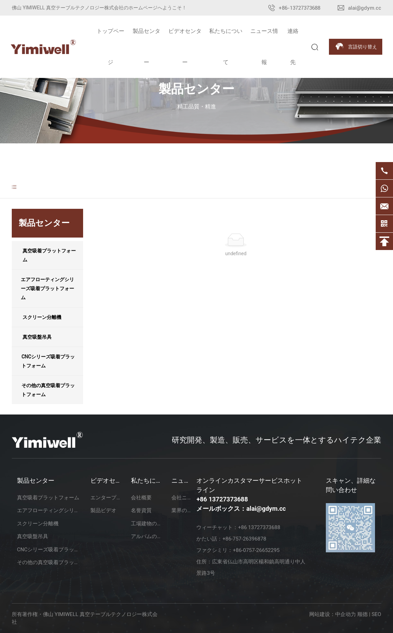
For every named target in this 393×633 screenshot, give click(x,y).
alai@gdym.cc (364, 8)
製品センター (196, 89)
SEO (376, 614)
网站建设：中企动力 (332, 614)
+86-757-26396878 (244, 539)
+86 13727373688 (222, 499)
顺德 (362, 614)
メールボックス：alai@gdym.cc (241, 508)
